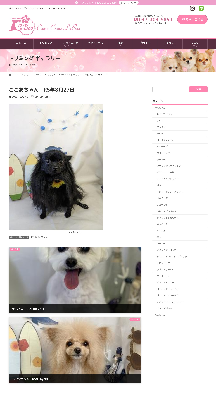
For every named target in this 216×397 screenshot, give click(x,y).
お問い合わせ (192, 19)
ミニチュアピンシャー (167, 178)
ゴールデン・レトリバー (168, 295)
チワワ (160, 120)
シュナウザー (163, 204)
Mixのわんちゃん (39, 237)
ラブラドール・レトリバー (169, 301)
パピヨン (161, 133)
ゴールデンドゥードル (167, 288)
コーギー (161, 243)
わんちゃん (160, 107)
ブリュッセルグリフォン (168, 166)
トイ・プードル (164, 114)
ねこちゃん (160, 314)
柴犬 (159, 237)
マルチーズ (162, 146)
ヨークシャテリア (165, 140)
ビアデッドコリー (165, 282)
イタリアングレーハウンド (169, 191)
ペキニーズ (162, 198)
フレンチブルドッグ (166, 211)
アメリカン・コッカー (167, 250)
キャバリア (162, 224)
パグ (159, 185)
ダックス (161, 127)
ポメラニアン (163, 153)
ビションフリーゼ (165, 172)
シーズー (161, 159)
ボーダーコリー (164, 276)
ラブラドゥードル (165, 269)
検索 (198, 89)
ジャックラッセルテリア (168, 217)
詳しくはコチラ (128, 2)
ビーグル (161, 230)
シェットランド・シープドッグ (172, 256)
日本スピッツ (163, 263)
